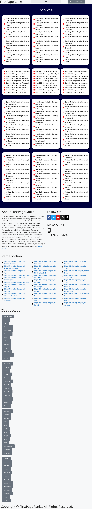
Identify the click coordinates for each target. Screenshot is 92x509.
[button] (46, 1)
